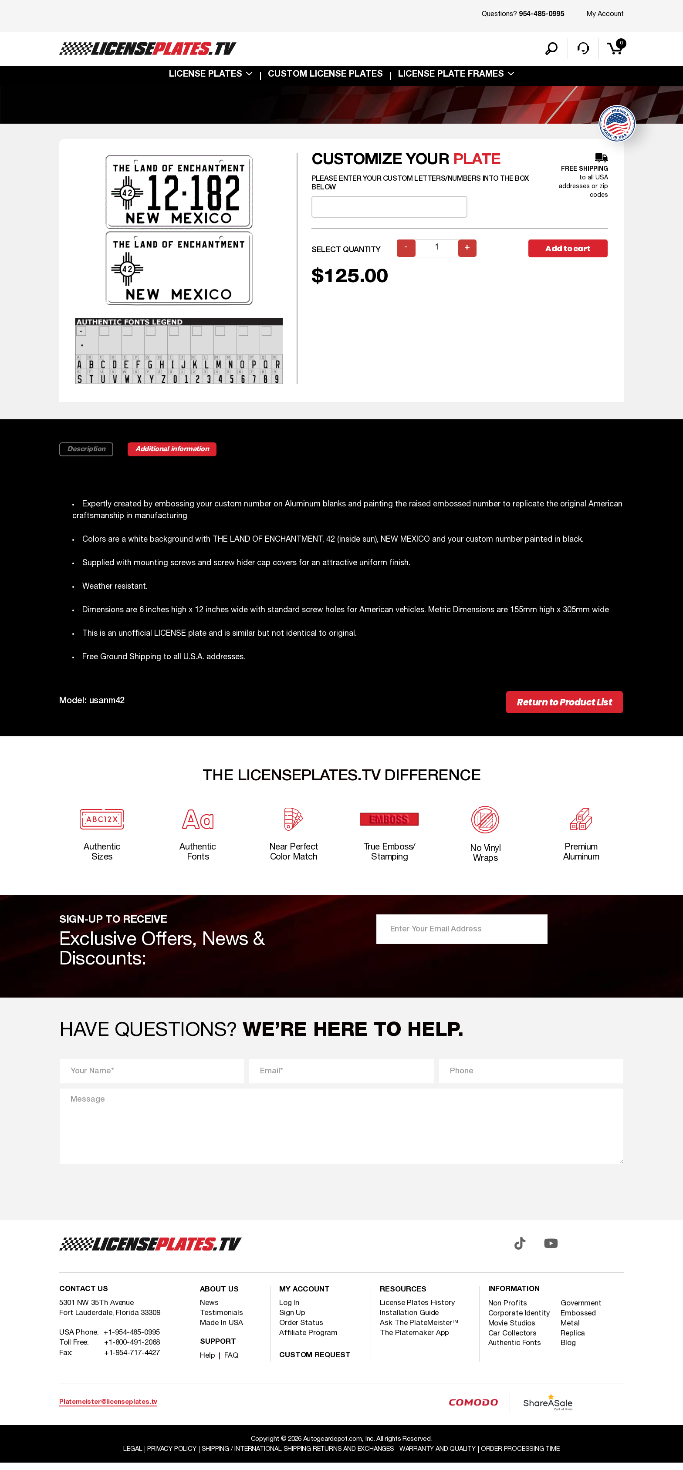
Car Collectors (513, 1341)
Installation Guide (410, 1320)
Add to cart (568, 254)
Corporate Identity (519, 1321)
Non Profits (507, 1311)
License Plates (205, 75)
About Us (220, 1297)
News (209, 1310)
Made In (222, 1330)
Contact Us (84, 1297)
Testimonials (221, 1320)
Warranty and (441, 1456)
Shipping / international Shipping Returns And (296, 1456)
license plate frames (451, 75)
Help (207, 1363)
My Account (605, 14)
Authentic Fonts (516, 1351)
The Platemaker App (415, 1340)
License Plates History (418, 1310)
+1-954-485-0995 (132, 1341)
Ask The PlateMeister (419, 1330)
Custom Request (315, 1363)
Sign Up (292, 1320)
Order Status (301, 1330)
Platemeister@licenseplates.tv (108, 1409)
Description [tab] (87, 455)
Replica (573, 1341)
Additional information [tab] (176, 455)
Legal (125, 1456)
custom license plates (325, 75)
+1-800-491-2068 (132, 1351)
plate (476, 165)
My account (305, 1297)
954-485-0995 (541, 14)
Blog (568, 1351)
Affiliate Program (308, 1340)
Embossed (579, 1321)
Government (582, 1311)
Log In (289, 1310)
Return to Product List (564, 707)
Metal (570, 1331)
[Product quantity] (437, 254)
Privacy (166, 1456)
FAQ (231, 1363)
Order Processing (527, 1456)
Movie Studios (512, 1331)
